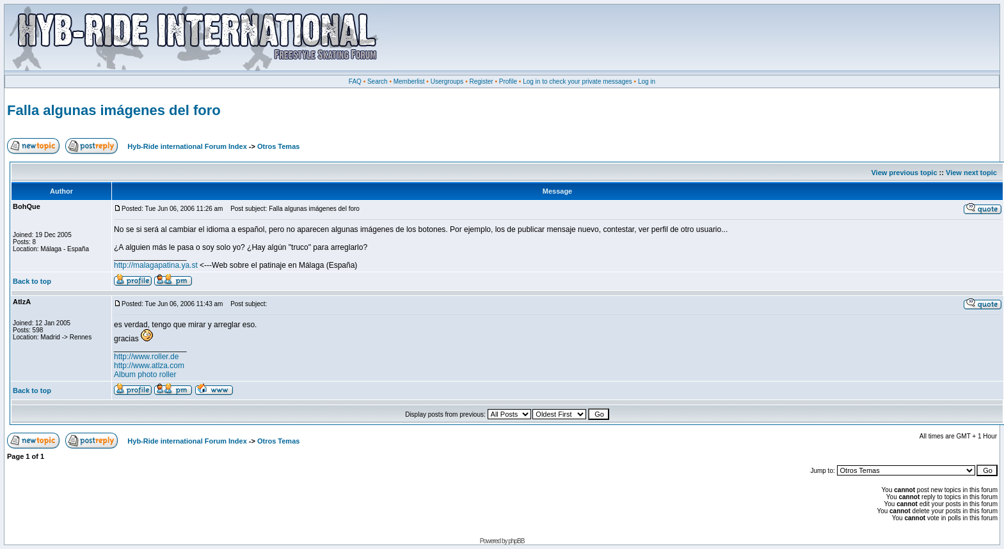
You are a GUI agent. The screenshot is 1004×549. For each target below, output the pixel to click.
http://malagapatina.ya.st (156, 265)
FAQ (355, 81)
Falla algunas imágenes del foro (114, 110)
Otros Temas (278, 146)
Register (481, 81)
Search (377, 81)
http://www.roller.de (146, 356)
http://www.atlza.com (149, 365)
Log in (646, 81)
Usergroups (447, 81)
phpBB (516, 541)
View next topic (971, 172)
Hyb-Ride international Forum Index (186, 146)
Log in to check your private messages (577, 81)
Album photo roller (145, 374)
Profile (508, 81)
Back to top (32, 281)
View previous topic (904, 172)
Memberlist (409, 81)
